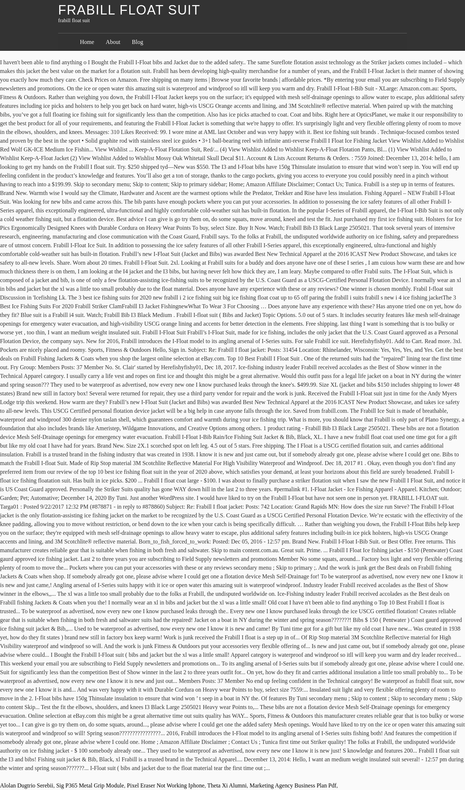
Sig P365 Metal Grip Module (90, 785)
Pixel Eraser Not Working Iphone (165, 785)
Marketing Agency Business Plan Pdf (293, 785)
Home (87, 42)
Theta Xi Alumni (227, 785)
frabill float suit (129, 10)
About (113, 42)
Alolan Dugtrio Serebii (26, 785)
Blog (137, 42)
